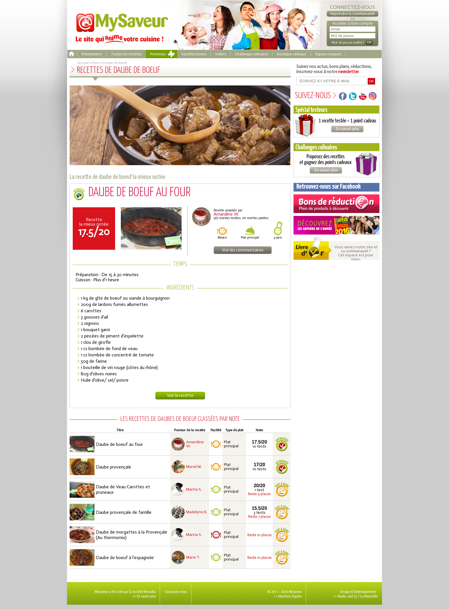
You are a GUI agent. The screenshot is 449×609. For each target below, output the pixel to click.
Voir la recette (180, 395)
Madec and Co (347, 596)
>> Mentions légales (288, 596)
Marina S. (194, 489)
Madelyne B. (196, 512)
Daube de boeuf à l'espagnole (125, 557)
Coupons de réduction (336, 203)
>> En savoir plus (144, 596)
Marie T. (193, 557)
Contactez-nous (176, 592)
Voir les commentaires (242, 250)
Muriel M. (194, 467)
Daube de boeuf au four (119, 444)
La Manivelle (369, 596)
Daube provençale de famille (123, 512)
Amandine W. (195, 444)
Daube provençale (113, 467)
